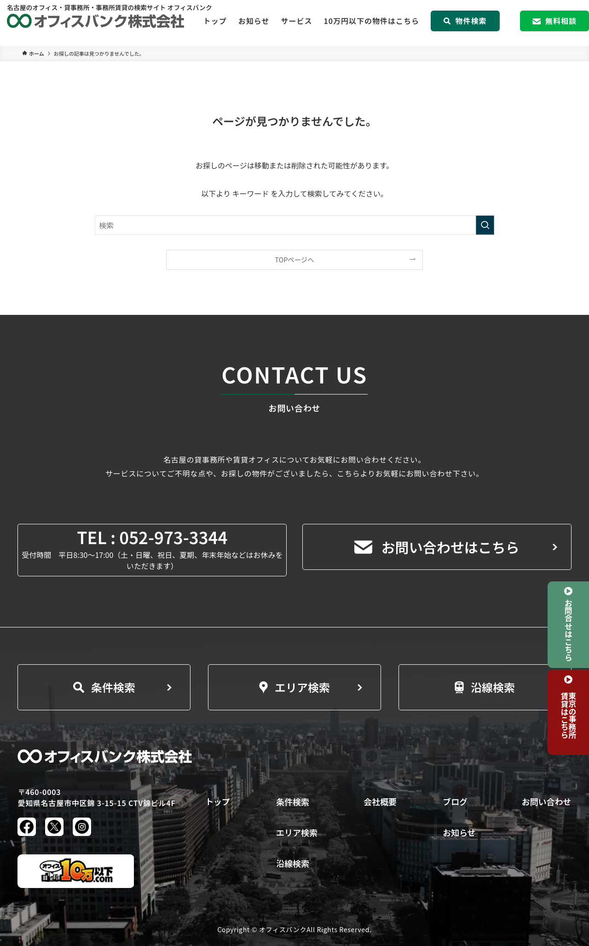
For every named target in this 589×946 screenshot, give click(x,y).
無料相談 (554, 23)
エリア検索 (294, 687)
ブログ (455, 801)
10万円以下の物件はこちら (371, 23)
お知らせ (254, 23)
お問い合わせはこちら (437, 547)
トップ (215, 23)
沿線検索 (485, 687)
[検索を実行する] (485, 225)
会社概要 (380, 801)
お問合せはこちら (568, 630)
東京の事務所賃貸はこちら (568, 715)
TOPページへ (294, 259)
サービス (296, 23)
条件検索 (104, 687)
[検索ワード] (294, 225)
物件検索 (465, 23)
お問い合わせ (547, 801)
